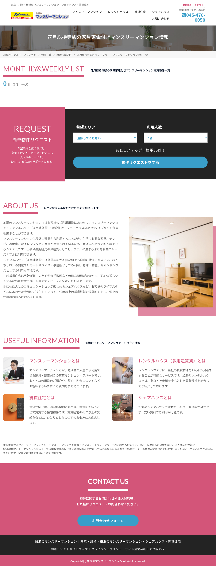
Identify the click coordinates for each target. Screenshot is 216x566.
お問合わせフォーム (108, 520)
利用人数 (154, 127)
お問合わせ (157, 548)
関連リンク (58, 548)
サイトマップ (79, 548)
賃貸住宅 (140, 12)
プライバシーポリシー (106, 548)
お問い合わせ (161, 18)
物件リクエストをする (140, 162)
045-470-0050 (195, 17)
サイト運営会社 (135, 548)
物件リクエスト (195, 5)
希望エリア (85, 127)
